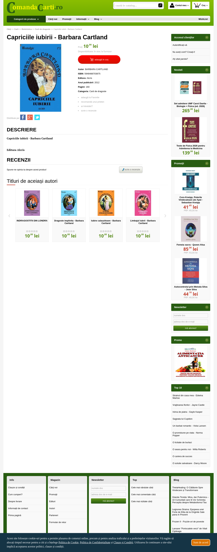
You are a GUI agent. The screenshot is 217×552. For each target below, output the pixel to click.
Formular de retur (57, 522)
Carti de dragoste (97, 91)
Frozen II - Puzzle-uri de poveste (188, 521)
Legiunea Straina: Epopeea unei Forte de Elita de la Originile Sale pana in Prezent (188, 512)
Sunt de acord (200, 542)
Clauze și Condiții (123, 542)
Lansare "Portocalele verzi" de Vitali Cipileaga (189, 530)
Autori (52, 508)
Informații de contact (18, 508)
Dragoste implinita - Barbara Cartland (69, 222)
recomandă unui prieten (92, 102)
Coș (199, 5)
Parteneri (53, 515)
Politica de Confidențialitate (95, 542)
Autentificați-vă (180, 45)
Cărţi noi (53, 487)
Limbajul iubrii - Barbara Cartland (143, 222)
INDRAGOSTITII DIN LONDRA (32, 220)
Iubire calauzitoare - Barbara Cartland (106, 222)
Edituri (52, 501)
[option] (32, 215)
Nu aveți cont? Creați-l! (184, 52)
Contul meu (178, 5)
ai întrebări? (87, 106)
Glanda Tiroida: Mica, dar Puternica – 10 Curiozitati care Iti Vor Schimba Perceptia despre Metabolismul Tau (190, 500)
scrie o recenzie (88, 110)
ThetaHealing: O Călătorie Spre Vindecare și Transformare (187, 488)
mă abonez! (190, 328)
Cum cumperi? (15, 494)
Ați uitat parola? (180, 59)
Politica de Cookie (68, 542)
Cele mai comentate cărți (143, 494)
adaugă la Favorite (90, 97)
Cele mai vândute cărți (142, 487)
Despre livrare (15, 501)
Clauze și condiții (16, 487)
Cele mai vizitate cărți (141, 501)
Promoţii (53, 494)
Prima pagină (14, 515)
